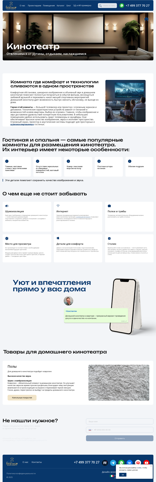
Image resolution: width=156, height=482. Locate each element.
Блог (69, 5)
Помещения (49, 5)
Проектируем (34, 5)
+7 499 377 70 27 (138, 5)
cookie (139, 468)
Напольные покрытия (22, 397)
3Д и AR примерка (82, 5)
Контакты (37, 462)
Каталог (60, 5)
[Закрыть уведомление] (151, 466)
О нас (22, 5)
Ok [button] (123, 475)
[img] (121, 5)
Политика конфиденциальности (21, 473)
